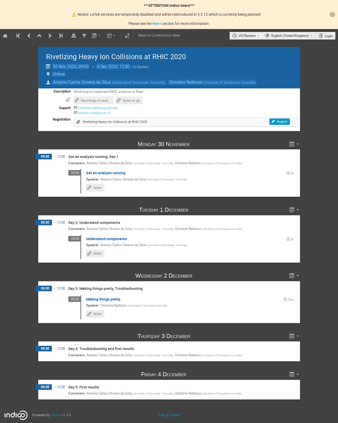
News (157, 23)
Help (162, 415)
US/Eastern (247, 35)
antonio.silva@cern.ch (94, 113)
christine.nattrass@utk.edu (98, 108)
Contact (174, 415)
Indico (55, 415)
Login (329, 35)
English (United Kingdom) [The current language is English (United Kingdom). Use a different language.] (290, 35)
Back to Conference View (159, 35)
